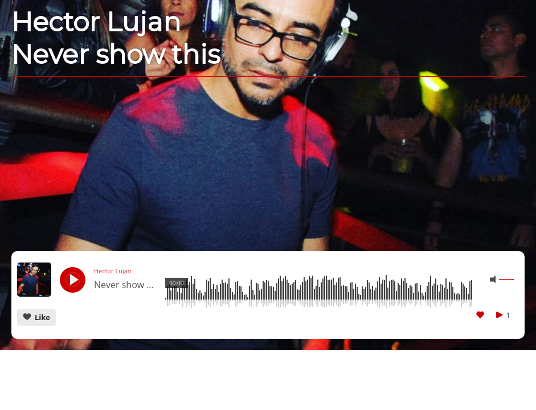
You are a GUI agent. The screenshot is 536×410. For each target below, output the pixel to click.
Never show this (125, 285)
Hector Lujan (113, 271)
